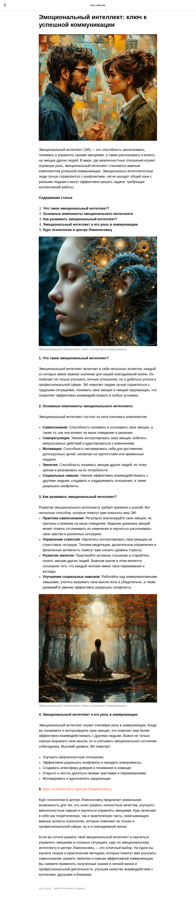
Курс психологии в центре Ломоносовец (77, 794)
